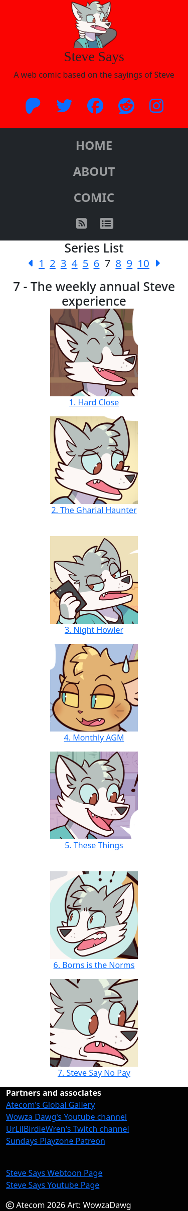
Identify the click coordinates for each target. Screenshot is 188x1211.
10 (143, 263)
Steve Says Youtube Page (52, 1184)
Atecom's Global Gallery (50, 1104)
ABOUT (94, 171)
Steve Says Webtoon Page (54, 1172)
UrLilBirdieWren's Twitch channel (67, 1128)
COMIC (94, 197)
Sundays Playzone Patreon (55, 1140)
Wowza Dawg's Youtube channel (66, 1116)
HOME (94, 145)
